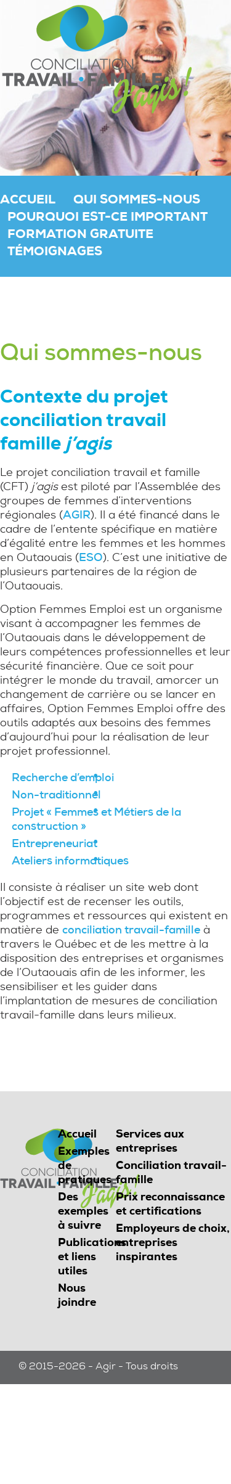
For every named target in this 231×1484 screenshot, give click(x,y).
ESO (91, 558)
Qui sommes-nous (136, 201)
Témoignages (54, 253)
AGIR (77, 516)
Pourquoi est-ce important (107, 218)
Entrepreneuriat (54, 844)
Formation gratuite (80, 235)
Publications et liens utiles (92, 1257)
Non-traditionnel (56, 795)
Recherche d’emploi (63, 778)
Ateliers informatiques (70, 861)
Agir (105, 1367)
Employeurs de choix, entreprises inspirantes (173, 1243)
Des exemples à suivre (83, 1212)
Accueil (27, 201)
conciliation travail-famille (131, 931)
